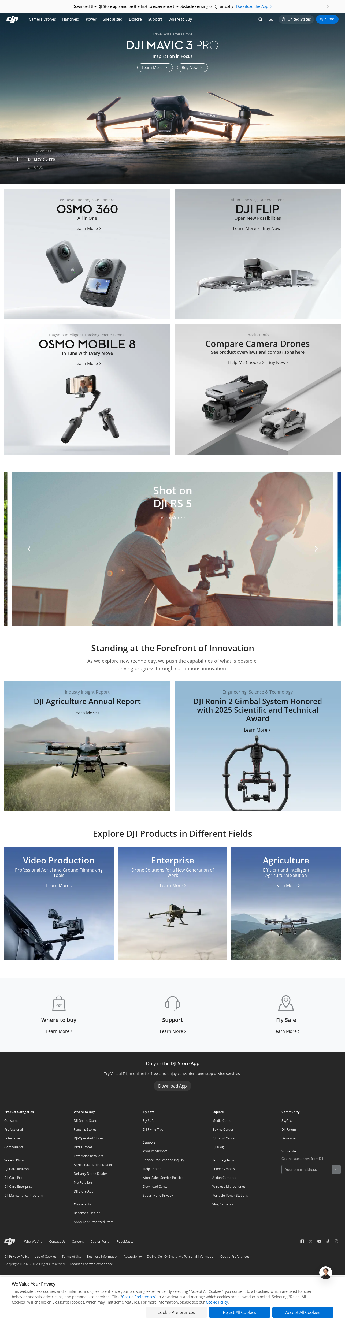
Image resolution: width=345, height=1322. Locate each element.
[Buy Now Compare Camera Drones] (279, 362)
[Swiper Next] (338, 94)
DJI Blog (218, 1147)
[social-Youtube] (319, 1241)
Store (329, 18)
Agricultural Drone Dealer (93, 1165)
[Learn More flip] (247, 228)
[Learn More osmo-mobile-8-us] (88, 363)
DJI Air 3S (35, 167)
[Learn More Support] (173, 1031)
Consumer (12, 1120)
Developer (289, 1138)
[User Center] (271, 19)
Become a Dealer (87, 1213)
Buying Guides (223, 1129)
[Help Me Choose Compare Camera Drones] (246, 362)
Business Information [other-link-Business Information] (102, 1256)
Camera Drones (42, 19)
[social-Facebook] (302, 1241)
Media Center (222, 1120)
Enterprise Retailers (88, 1156)
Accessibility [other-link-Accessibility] (133, 1256)
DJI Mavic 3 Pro (41, 159)
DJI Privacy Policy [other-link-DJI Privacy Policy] (16, 1256)
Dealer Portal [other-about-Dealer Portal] (100, 1241)
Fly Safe (148, 1120)
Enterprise (12, 1138)
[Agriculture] (286, 903)
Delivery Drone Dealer (90, 1173)
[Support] (172, 1014)
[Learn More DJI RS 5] (172, 519)
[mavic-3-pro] (172, 98)
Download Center (156, 1186)
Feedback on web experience (91, 1264)
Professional (13, 1129)
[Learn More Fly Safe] (287, 1031)
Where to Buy (180, 19)
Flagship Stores (85, 1129)
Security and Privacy (158, 1195)
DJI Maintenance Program (23, 1195)
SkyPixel (287, 1120)
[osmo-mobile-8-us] (87, 389)
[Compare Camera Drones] (258, 389)
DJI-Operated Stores (88, 1138)
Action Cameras (224, 1177)
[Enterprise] (172, 903)
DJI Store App (83, 1191)
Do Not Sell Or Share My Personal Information (181, 1256)
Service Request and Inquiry (163, 1160)
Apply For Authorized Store (94, 1222)
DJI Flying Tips (153, 1129)
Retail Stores (83, 1147)
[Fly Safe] (286, 1014)
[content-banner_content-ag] (87, 746)
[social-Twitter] (311, 1241)
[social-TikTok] (328, 1241)
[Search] (260, 19)
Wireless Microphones (229, 1186)
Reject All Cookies (239, 1312)
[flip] (258, 254)
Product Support (155, 1151)
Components (13, 1147)
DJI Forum (288, 1129)
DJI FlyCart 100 (40, 151)
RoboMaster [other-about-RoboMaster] (126, 1241)
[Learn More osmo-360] (88, 228)
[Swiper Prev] (6, 94)
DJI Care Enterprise (18, 1186)
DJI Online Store (85, 1120)
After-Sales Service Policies (163, 1177)
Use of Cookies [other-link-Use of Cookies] (45, 1256)
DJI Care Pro (13, 1177)
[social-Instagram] (336, 1241)
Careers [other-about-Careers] (78, 1241)
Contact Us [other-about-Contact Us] (57, 1241)
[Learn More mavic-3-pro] (155, 67)
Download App (172, 1086)
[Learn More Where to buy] (60, 1031)
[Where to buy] (59, 1014)
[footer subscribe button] (336, 1169)
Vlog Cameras (222, 1204)
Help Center (152, 1169)
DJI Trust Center (224, 1138)
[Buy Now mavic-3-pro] (192, 67)
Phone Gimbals (223, 1169)
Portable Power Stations (230, 1195)
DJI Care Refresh (16, 1169)
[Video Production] (59, 903)
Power (91, 19)
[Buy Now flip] (274, 228)
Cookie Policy (217, 1302)
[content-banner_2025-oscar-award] (258, 746)
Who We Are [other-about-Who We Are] (33, 1241)
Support (155, 19)
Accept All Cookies (302, 1312)
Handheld (70, 19)
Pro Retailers (83, 1182)
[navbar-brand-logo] (18, 19)
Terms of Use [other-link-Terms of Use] (72, 1256)
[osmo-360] (87, 254)
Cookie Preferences (235, 1256)
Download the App (252, 6)
